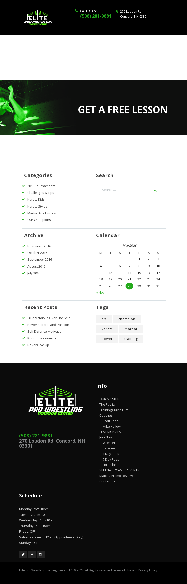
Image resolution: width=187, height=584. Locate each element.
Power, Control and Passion (48, 324)
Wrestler (109, 442)
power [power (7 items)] (107, 339)
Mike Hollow (112, 426)
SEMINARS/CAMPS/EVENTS (119, 470)
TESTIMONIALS (110, 432)
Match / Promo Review (116, 475)
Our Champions (39, 219)
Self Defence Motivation (45, 331)
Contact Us (107, 481)
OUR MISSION (109, 399)
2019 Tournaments (41, 186)
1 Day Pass (111, 453)
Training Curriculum (113, 410)
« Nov (100, 292)
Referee (109, 448)
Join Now (105, 437)
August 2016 (36, 266)
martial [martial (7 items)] (131, 329)
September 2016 (39, 259)
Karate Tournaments (43, 338)
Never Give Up (38, 345)
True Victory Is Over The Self (48, 318)
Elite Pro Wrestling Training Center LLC (46, 570)
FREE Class (110, 464)
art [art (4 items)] (104, 319)
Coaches (105, 415)
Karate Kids (36, 199)
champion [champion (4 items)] (126, 319)
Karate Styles (37, 206)
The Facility (107, 404)
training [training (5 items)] (131, 339)
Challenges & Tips (40, 192)
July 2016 (33, 273)
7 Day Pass (111, 459)
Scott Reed (111, 421)
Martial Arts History (41, 213)
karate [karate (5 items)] (107, 329)
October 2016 (37, 252)
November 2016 (39, 246)
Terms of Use (121, 570)
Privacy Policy (147, 570)
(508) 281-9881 (95, 16)
